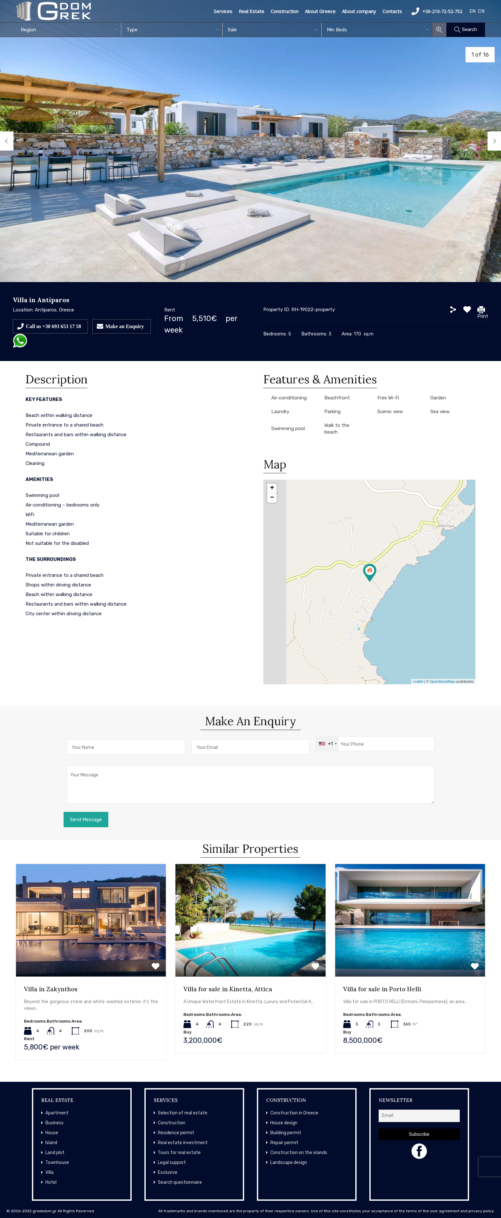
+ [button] (272, 488)
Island (51, 1142)
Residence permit (176, 1132)
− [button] (272, 498)
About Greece (320, 11)
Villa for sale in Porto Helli (382, 989)
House (51, 1132)
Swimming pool (288, 428)
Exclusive (167, 1172)
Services (223, 11)
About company (359, 11)
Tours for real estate (179, 1152)
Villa (49, 1172)
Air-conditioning (289, 398)
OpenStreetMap (442, 681)
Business (54, 1123)
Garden (438, 398)
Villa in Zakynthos (50, 989)
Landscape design (288, 1162)
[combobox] (68, 30)
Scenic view (390, 411)
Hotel (51, 1182)
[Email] (419, 1116)
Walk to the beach (336, 428)
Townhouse (57, 1162)
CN (481, 11)
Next (494, 141)
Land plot (55, 1152)
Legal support (172, 1162)
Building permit (285, 1132)
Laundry (280, 411)
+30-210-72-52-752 (437, 11)
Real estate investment (183, 1142)
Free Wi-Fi (388, 398)
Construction (284, 11)
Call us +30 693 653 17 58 (53, 326)
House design (283, 1123)
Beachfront (337, 398)
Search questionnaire (180, 1182)
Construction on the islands (298, 1152)
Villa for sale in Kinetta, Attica (227, 989)
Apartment (57, 1113)
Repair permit (284, 1142)
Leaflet (418, 681)
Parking (332, 411)
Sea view (440, 411)
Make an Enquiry (124, 326)
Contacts (392, 11)
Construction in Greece (294, 1113)
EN (472, 11)
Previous (6, 141)
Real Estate (251, 11)
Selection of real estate (182, 1113)
